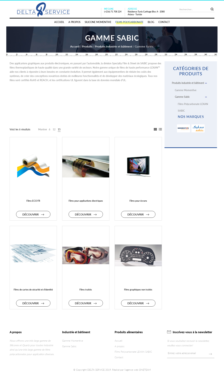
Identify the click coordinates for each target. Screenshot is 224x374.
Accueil (74, 46)
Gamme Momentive (185, 90)
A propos (119, 346)
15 (59, 129)
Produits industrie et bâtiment (113, 46)
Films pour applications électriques (86, 200)
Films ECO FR (33, 200)
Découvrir (33, 214)
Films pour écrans (138, 200)
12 (54, 129)
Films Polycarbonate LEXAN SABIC (133, 351)
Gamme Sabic (182, 96)
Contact (119, 357)
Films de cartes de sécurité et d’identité (33, 289)
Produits (87, 46)
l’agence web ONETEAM (137, 369)
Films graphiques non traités (138, 289)
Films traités (85, 289)
